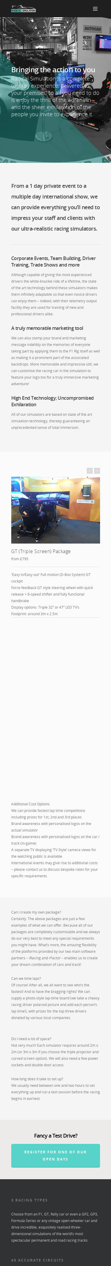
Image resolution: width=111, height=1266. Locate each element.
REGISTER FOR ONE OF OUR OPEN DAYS (55, 980)
